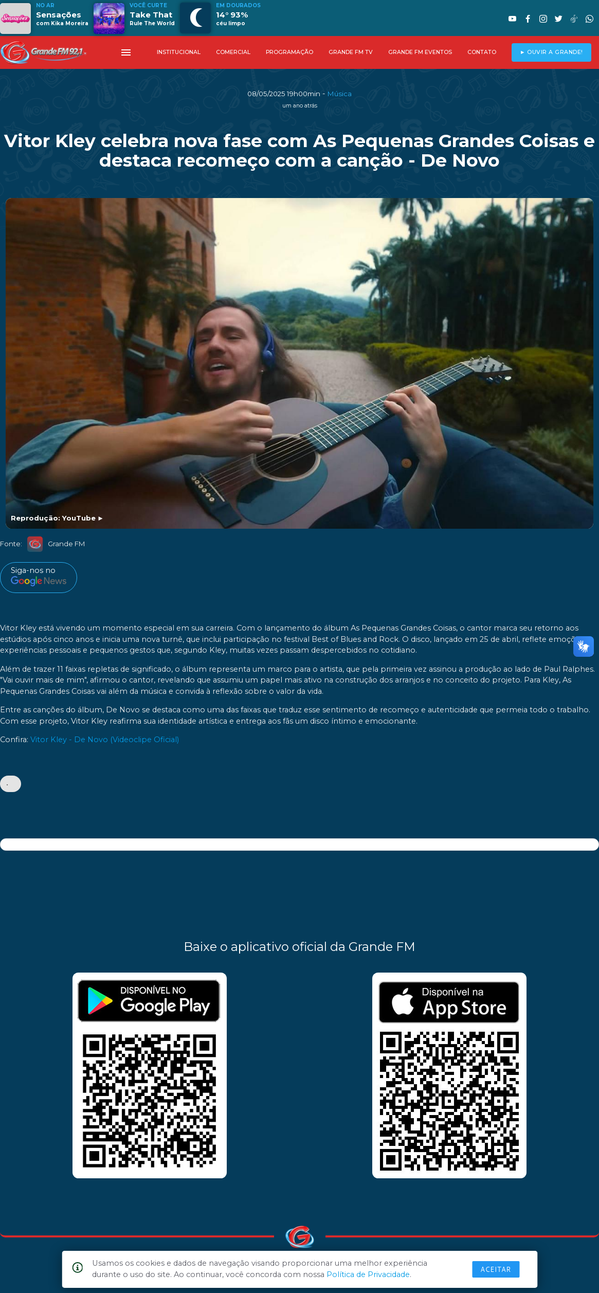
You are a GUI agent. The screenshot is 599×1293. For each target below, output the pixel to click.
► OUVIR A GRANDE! (551, 52)
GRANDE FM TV (351, 52)
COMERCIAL (233, 52)
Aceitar (495, 1269)
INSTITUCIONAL (179, 52)
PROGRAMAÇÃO (289, 52)
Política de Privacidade (368, 1274)
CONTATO (481, 52)
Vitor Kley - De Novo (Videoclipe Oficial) (104, 740)
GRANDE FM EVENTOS (420, 52)
